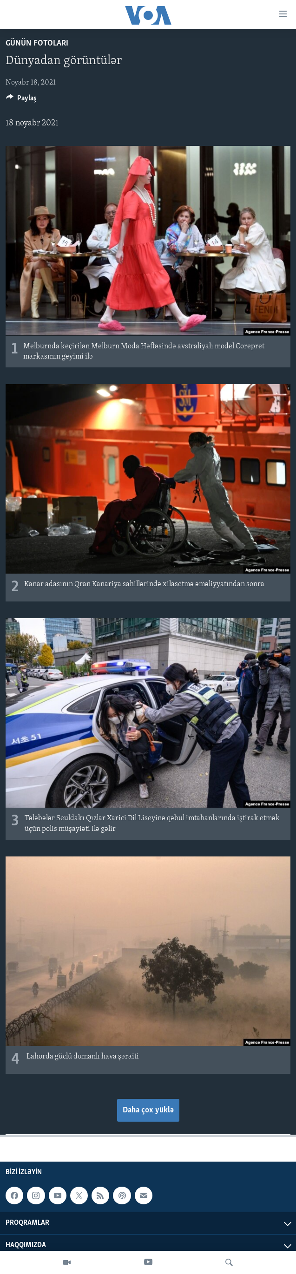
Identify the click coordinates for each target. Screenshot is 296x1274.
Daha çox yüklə (148, 1110)
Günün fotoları (37, 43)
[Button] (21, 100)
